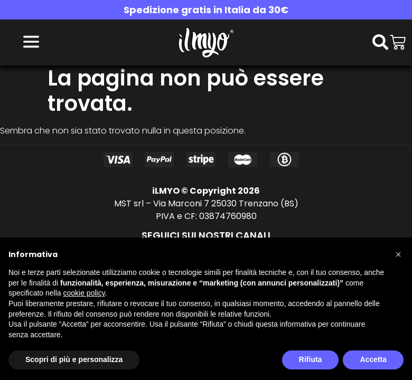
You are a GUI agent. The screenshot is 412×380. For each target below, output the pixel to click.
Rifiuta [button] (310, 359)
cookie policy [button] (84, 293)
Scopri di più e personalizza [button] (74, 359)
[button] (398, 254)
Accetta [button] (373, 359)
